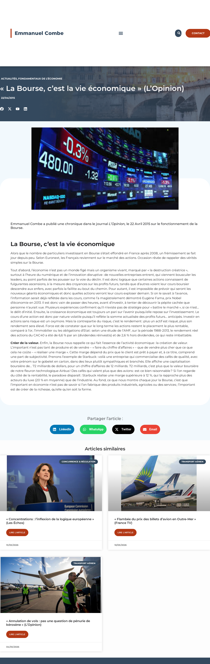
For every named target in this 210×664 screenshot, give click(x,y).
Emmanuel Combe (39, 33)
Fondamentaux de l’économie (40, 78)
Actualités (9, 78)
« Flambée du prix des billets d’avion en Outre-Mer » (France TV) (155, 521)
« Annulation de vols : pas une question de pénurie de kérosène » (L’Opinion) (48, 623)
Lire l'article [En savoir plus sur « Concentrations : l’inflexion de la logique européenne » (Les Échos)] (17, 532)
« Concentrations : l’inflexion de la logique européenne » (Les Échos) (50, 521)
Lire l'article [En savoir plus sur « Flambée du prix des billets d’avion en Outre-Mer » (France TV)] (125, 532)
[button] (121, 33)
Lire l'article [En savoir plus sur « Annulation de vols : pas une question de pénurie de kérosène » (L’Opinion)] (17, 634)
